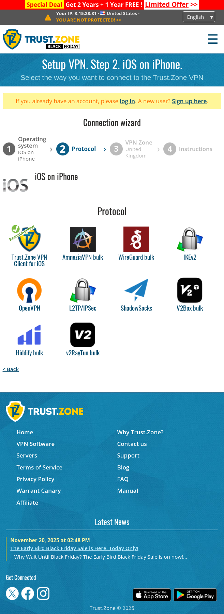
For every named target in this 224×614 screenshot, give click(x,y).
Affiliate (27, 502)
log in (127, 101)
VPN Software (35, 444)
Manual (127, 490)
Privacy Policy (35, 479)
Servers (26, 455)
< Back (11, 369)
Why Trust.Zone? (140, 432)
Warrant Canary (38, 490)
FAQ (123, 479)
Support (128, 455)
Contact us (132, 444)
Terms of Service (39, 467)
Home (24, 432)
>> (171, 4)
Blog (123, 467)
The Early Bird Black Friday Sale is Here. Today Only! (74, 548)
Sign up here (189, 101)
